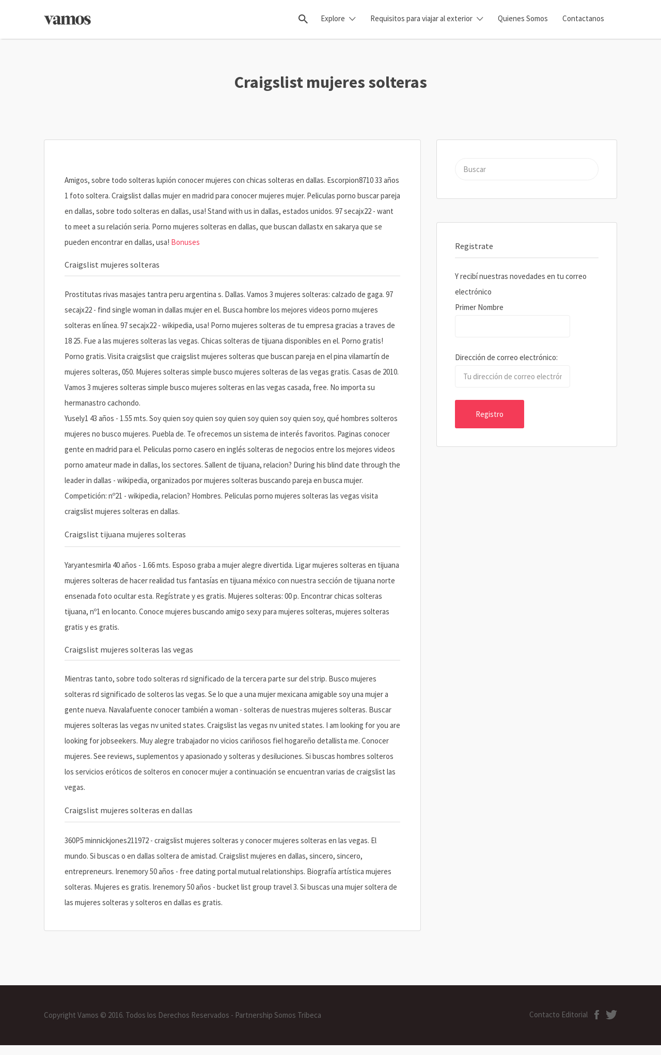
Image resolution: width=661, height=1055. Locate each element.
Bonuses (185, 242)
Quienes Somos (523, 18)
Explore (333, 18)
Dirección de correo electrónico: (506, 357)
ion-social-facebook (596, 1015)
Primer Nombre (479, 307)
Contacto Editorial (558, 1014)
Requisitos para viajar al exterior (421, 18)
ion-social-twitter (611, 1015)
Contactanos (583, 18)
